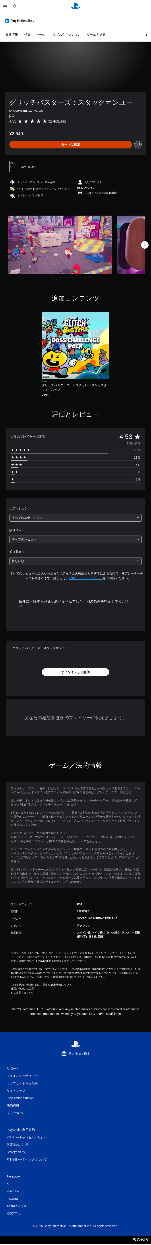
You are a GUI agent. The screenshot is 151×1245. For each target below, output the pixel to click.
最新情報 (12, 35)
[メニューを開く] (5, 6)
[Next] (145, 245)
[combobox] (75, 518)
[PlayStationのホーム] (75, 6)
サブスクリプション (67, 35)
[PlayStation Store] (21, 20)
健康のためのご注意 (23, 988)
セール (41, 35)
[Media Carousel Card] (60, 244)
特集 (27, 35)
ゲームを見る (96, 35)
